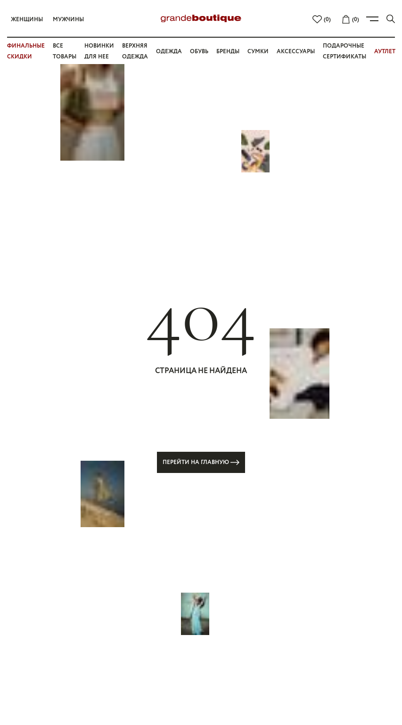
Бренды (227, 52)
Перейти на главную (201, 462)
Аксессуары (296, 52)
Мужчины (68, 20)
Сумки (258, 52)
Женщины (27, 20)
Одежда (169, 52)
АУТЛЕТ (384, 52)
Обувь (199, 52)
